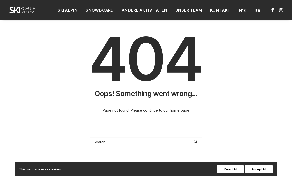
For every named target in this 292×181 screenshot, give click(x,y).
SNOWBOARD (100, 10)
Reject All (230, 169)
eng (242, 10)
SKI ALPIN (68, 10)
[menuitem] (67, 10)
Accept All (259, 169)
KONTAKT (220, 10)
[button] (272, 10)
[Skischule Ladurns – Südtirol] (22, 10)
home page (179, 110)
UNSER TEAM (188, 10)
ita (257, 10)
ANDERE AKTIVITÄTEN (144, 10)
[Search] (146, 142)
